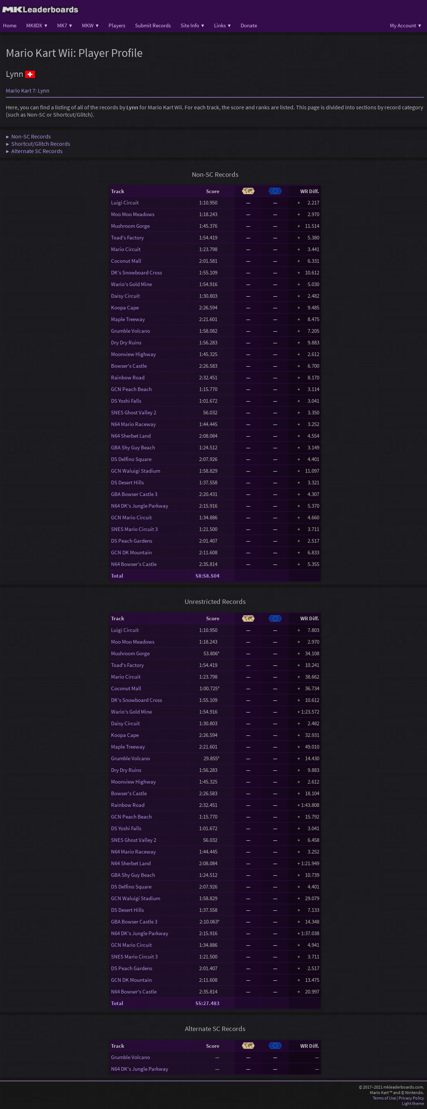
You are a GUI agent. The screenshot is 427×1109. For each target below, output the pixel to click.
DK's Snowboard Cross (136, 272)
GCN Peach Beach (131, 389)
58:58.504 (207, 575)
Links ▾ (222, 25)
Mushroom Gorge (130, 225)
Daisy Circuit (125, 295)
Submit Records (153, 25)
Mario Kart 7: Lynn (28, 90)
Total (117, 575)
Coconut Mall (126, 260)
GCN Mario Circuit (131, 517)
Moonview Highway (133, 354)
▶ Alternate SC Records (34, 151)
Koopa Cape (125, 307)
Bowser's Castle (129, 365)
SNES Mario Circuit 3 (134, 529)
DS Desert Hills (127, 482)
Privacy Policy (411, 1098)
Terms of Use (384, 1098)
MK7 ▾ (64, 25)
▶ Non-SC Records (28, 136)
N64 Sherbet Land (131, 435)
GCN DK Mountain (131, 552)
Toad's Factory (127, 237)
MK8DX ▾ (36, 25)
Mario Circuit (126, 249)
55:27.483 (207, 1003)
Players (116, 25)
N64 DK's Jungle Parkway (139, 505)
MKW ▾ (90, 25)
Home (9, 25)
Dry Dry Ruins (126, 342)
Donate (249, 25)
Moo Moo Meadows (132, 214)
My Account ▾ (405, 25)
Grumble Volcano (130, 330)
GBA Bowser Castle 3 (134, 494)
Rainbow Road (128, 377)
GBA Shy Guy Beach (133, 447)
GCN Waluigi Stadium (135, 470)
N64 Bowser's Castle (134, 564)
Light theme (413, 1103)
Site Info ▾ (192, 25)
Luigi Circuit (125, 202)
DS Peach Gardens (131, 540)
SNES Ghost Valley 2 (133, 412)
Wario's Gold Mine (131, 284)
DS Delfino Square (131, 459)
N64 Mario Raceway (133, 424)
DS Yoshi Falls (126, 400)
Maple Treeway (128, 319)
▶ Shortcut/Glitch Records (38, 143)
